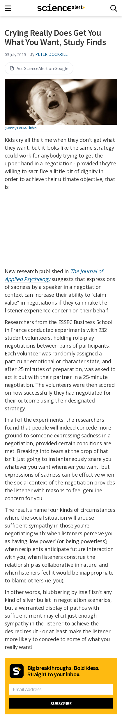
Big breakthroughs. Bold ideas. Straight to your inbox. (63, 671)
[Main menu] (10, 8)
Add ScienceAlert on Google (39, 68)
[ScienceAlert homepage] (61, 8)
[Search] (113, 8)
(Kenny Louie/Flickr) (20, 127)
